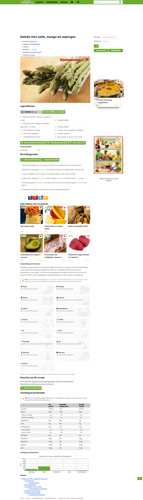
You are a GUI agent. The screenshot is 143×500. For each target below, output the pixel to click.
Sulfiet (59, 319)
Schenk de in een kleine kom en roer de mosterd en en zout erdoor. (54, 184)
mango (57, 178)
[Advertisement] (71, 19)
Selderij (60, 286)
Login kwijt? (101, 50)
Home (22, 498)
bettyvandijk (37, 52)
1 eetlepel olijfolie (63, 120)
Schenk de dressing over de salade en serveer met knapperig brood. (46, 190)
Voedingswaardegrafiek (37, 495)
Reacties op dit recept (32, 491)
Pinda (24, 286)
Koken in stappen (50, 160)
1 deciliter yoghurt (63, 134)
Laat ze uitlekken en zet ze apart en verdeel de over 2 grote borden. (49, 174)
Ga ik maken (58, 112)
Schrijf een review (29, 55)
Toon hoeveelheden (30, 160)
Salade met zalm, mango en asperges (34, 479)
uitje (76, 178)
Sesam (24, 319)
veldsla (58, 174)
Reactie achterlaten (31, 388)
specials (64, 2)
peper (76, 183)
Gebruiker (97, 37)
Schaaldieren (62, 308)
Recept (28, 498)
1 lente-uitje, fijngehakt (30, 134)
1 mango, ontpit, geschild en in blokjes (70, 130)
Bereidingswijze (30, 485)
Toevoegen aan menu (57, 143)
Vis (58, 341)
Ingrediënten (29, 481)
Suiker (24, 308)
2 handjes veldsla (63, 127)
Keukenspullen (34, 483)
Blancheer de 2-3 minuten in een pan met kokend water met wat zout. (54, 170)
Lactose (60, 297)
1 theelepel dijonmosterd (31, 137)
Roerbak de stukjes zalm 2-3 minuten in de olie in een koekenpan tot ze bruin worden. (52, 165)
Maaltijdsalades (35, 44)
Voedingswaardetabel (32, 493)
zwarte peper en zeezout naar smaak (69, 137)
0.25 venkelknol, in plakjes (31, 130)
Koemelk (25, 341)
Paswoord (97, 41)
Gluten (24, 297)
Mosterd (25, 352)
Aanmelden (115, 50)
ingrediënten (51, 2)
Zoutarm (60, 352)
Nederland (33, 41)
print (46, 112)
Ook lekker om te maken (33, 487)
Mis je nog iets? (77, 143)
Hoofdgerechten (38, 498)
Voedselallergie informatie (38, 489)
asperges (39, 170)
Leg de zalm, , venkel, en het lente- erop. (53, 178)
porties (26, 47)
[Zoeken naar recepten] (108, 2)
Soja (59, 330)
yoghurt (36, 183)
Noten (24, 363)
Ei (22, 330)
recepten (39, 2)
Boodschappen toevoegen (33, 143)
